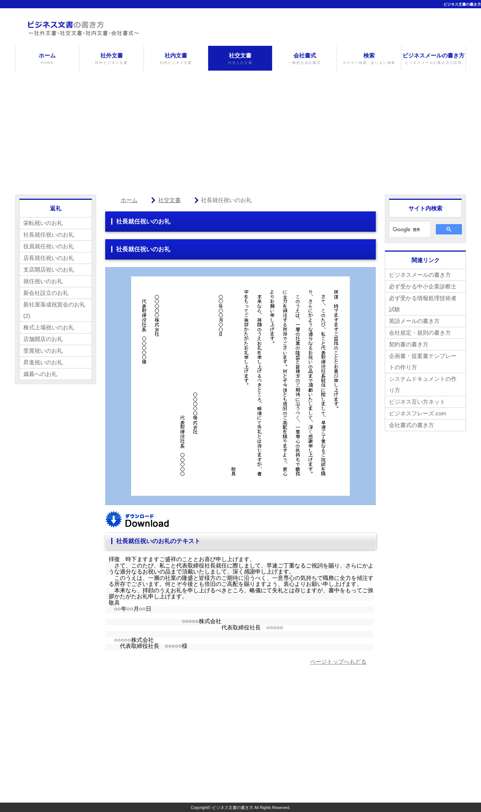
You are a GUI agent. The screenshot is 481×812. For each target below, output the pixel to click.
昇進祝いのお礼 (43, 362)
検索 (369, 58)
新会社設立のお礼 (45, 293)
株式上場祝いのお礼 (48, 327)
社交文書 (240, 58)
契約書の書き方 (408, 344)
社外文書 (111, 58)
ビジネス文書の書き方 (462, 4)
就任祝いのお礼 (43, 281)
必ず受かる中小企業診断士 (423, 286)
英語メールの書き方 (414, 321)
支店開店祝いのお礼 (48, 269)
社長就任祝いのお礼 (48, 234)
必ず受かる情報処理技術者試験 (423, 303)
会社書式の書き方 (411, 425)
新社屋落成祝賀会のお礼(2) (54, 310)
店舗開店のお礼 (43, 339)
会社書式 (304, 58)
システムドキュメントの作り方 (423, 384)
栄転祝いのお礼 (43, 223)
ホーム (47, 58)
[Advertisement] (240, 127)
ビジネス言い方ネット (417, 401)
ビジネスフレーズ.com (417, 413)
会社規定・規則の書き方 (420, 332)
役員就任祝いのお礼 (48, 246)
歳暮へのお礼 (40, 374)
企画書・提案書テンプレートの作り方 (423, 361)
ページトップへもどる (338, 661)
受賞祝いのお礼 (43, 350)
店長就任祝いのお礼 (48, 258)
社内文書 (176, 58)
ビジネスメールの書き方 (433, 58)
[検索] (409, 229)
